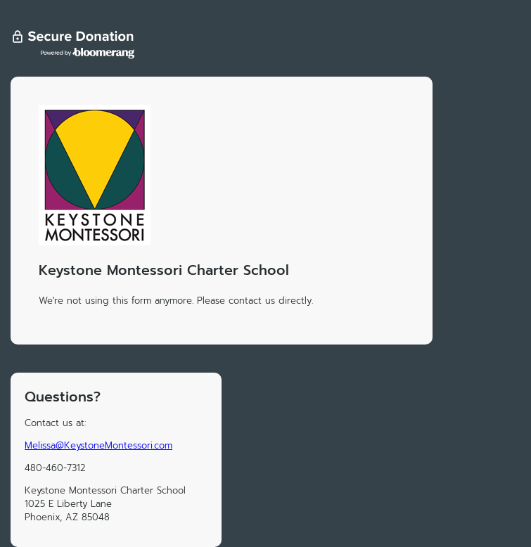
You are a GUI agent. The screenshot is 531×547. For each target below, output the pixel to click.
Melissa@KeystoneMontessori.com (98, 445)
